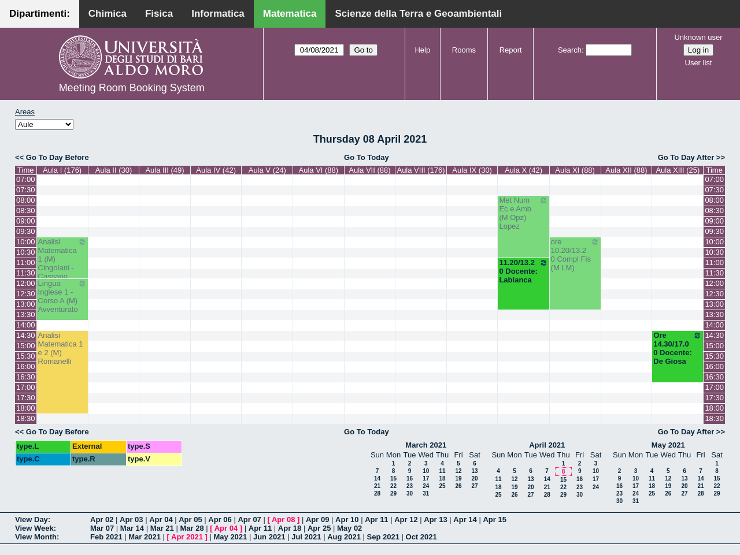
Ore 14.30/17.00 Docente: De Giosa (677, 348)
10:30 (25, 252)
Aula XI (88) (575, 170)
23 (409, 486)
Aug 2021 (344, 536)
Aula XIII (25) (678, 170)
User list (698, 62)
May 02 (349, 528)
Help (422, 50)
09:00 (25, 221)
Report (511, 50)
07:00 (25, 179)
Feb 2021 (106, 536)
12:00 (25, 283)
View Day (31, 519)
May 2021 (668, 445)
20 (474, 478)
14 (377, 478)
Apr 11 (376, 519)
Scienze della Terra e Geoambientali (418, 13)
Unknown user (698, 37)
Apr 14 (464, 519)
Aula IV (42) (216, 170)
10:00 (25, 241)
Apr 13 (435, 519)
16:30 (25, 377)
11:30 (25, 273)
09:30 (25, 231)
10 (426, 471)
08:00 (25, 200)
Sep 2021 (383, 536)
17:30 (25, 397)
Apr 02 (101, 519)
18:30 (25, 418)
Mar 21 (162, 528)
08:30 (25, 210)
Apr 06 (219, 519)
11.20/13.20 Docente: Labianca (523, 271)
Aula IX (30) (472, 170)
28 (377, 493)
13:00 (25, 304)
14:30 (25, 335)
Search (570, 50)
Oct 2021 (421, 536)
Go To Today (366, 157)
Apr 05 (190, 519)
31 (426, 493)
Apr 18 (289, 528)
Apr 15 (494, 519)
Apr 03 (131, 519)
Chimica (107, 13)
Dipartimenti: (39, 13)
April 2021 (547, 445)
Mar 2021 (144, 536)
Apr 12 (405, 519)
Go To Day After (686, 157)
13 (474, 471)
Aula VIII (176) (421, 170)
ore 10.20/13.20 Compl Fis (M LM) (575, 254)
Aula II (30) (113, 170)
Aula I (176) (62, 170)
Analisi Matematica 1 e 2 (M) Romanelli (60, 348)
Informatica (218, 13)
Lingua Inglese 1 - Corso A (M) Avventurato (62, 296)
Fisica (159, 13)
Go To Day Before (57, 157)
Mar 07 (102, 528)
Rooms (464, 50)
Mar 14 (132, 528)
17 (426, 478)
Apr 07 (249, 519)
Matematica (290, 13)
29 (393, 493)
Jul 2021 (306, 536)
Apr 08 (283, 519)
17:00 (25, 387)
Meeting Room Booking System (132, 88)
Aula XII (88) (626, 170)
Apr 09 (317, 519)
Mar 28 (192, 528)
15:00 (25, 345)
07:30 (25, 189)
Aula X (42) (523, 170)
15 (393, 478)
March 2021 (425, 445)
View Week (34, 528)
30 (409, 493)
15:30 (25, 356)
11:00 (25, 262)
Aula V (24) (267, 170)
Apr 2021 (187, 536)
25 (442, 486)
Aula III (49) (164, 170)
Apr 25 (319, 528)
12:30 (25, 293)
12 (458, 471)
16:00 (25, 366)
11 (442, 471)
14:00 (25, 325)
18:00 (25, 408)
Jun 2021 (269, 536)
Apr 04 (160, 519)
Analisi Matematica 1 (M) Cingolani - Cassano (62, 259)
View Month (36, 536)
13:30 (25, 314)
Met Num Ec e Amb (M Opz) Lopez (523, 213)
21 (377, 486)
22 (393, 486)
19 (458, 478)
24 (426, 486)
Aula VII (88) (369, 170)
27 (474, 486)
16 (409, 478)
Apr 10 (346, 519)
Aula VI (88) (319, 170)
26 (458, 486)
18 (442, 478)
